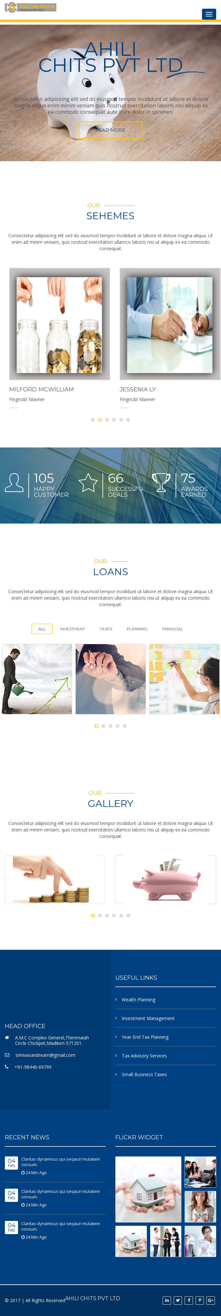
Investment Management (148, 1018)
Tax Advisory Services (144, 1055)
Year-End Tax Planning (145, 1037)
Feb (11, 1163)
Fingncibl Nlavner (103, 399)
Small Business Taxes (144, 1074)
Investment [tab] (72, 628)
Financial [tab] (172, 628)
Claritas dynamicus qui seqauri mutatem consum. (60, 1161)
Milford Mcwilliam (118, 389)
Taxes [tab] (106, 628)
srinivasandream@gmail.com (45, 1055)
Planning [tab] (137, 628)
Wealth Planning (138, 999)
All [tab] (42, 628)
